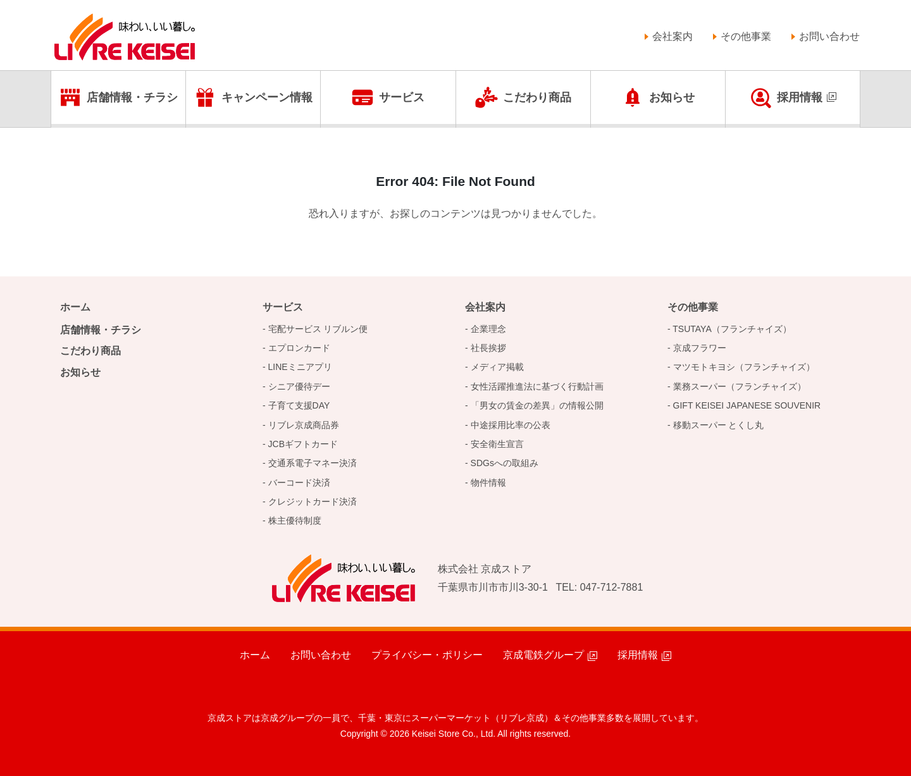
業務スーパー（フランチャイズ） (739, 386)
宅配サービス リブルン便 (318, 329)
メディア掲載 (497, 367)
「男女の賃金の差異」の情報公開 (537, 405)
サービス (402, 97)
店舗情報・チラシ (132, 97)
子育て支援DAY (299, 405)
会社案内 (672, 36)
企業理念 (488, 329)
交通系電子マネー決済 (312, 463)
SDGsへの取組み (504, 463)
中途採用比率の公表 (510, 425)
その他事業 (746, 36)
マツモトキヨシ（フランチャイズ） (744, 367)
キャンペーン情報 (267, 97)
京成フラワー (699, 348)
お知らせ (672, 97)
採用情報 (799, 97)
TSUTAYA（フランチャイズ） (731, 329)
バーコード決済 (299, 482)
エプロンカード (299, 348)
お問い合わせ (829, 36)
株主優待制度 (294, 520)
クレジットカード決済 (312, 501)
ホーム (75, 307)
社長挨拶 (488, 348)
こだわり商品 (537, 97)
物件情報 (488, 482)
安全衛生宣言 (497, 444)
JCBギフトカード (303, 444)
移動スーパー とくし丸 (718, 425)
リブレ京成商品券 (303, 425)
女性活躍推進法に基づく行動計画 (537, 386)
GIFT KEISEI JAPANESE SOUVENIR (747, 405)
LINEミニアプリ (300, 367)
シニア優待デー (299, 386)
